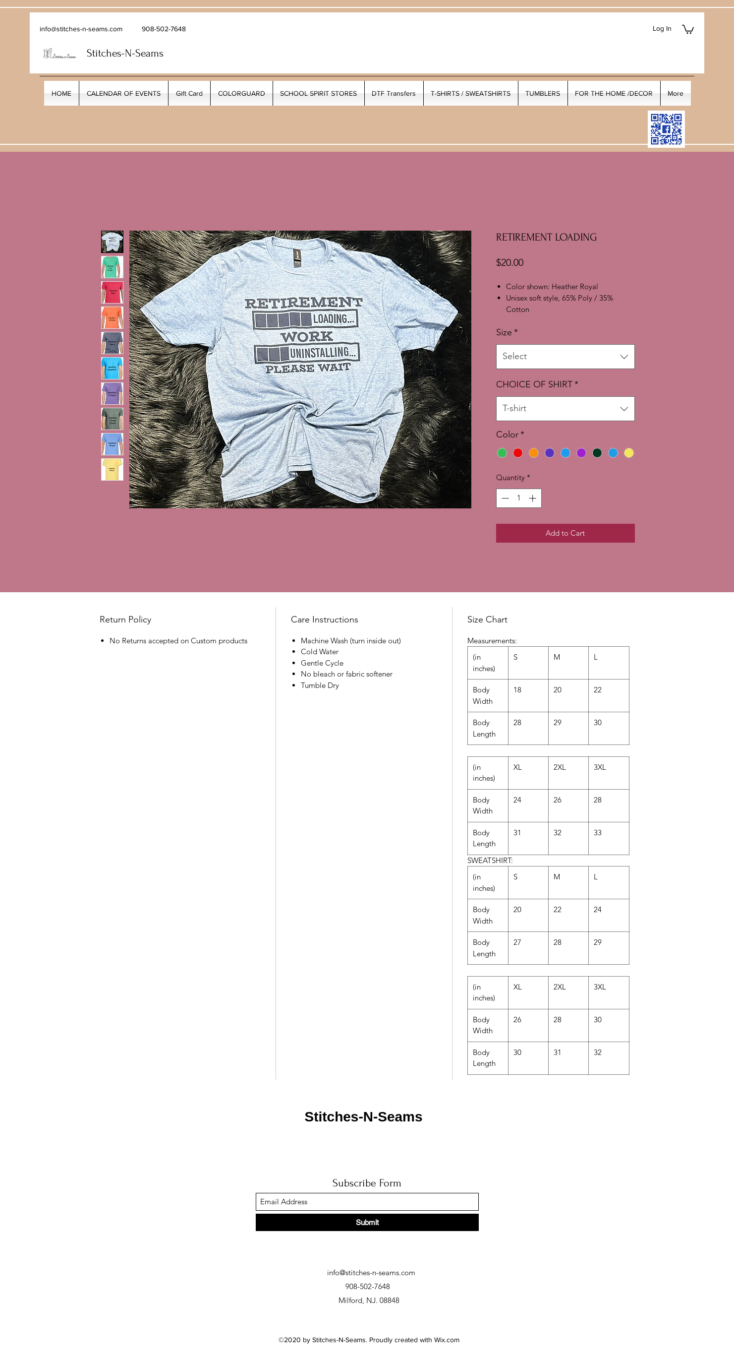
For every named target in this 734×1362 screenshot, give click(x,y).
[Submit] (367, 1222)
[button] (688, 29)
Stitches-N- (111, 53)
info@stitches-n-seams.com (81, 29)
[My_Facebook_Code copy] (666, 129)
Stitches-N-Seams (363, 1116)
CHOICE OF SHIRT (537, 384)
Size (507, 332)
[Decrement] (504, 498)
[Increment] (533, 498)
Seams (149, 53)
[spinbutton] (518, 498)
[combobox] (565, 356)
